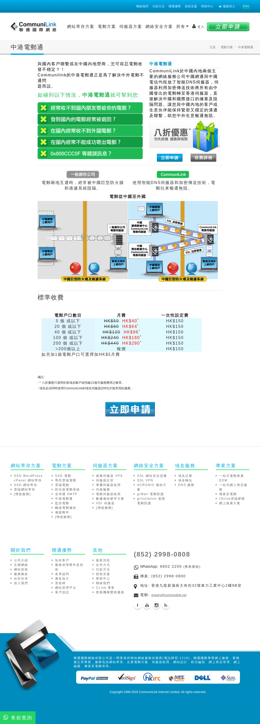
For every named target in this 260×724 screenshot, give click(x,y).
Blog (166, 605)
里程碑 (60, 583)
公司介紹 (21, 560)
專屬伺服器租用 (108, 485)
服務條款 (21, 574)
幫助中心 (207, 6)
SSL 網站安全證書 (152, 476)
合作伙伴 (21, 578)
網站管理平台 (65, 588)
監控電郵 (62, 503)
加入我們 (21, 583)
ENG (246, 6)
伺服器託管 (105, 480)
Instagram (156, 605)
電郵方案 (107, 26)
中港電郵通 (64, 498)
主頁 (212, 47)
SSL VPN (145, 480)
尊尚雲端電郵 (65, 480)
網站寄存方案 (80, 26)
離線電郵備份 (65, 508)
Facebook (137, 605)
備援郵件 (62, 512)
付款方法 (158, 6)
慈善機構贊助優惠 (110, 592)
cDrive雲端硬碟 (232, 498)
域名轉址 (185, 480)
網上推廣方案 (229, 503)
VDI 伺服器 (105, 503)
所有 (182, 26)
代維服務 (103, 489)
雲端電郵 (62, 485)
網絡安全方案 (159, 26)
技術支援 (191, 6)
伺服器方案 (130, 26)
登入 (198, 26)
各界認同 (62, 574)
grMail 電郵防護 (150, 494)
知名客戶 (62, 560)
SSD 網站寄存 (25, 485)
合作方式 (103, 565)
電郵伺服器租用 (108, 494)
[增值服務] (22, 494)
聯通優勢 (175, 6)
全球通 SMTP (66, 494)
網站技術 (21, 569)
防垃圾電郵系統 (67, 489)
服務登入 (227, 6)
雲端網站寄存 (24, 489)
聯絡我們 (142, 6)
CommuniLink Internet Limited (159, 692)
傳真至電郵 (228, 494)
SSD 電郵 (63, 476)
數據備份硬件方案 (110, 498)
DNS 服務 (186, 485)
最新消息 (103, 560)
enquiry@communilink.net (168, 595)
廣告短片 (62, 578)
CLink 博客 (105, 588)
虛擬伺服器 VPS (109, 476)
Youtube (147, 605)
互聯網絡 (21, 565)
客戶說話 (62, 592)
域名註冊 (185, 476)
